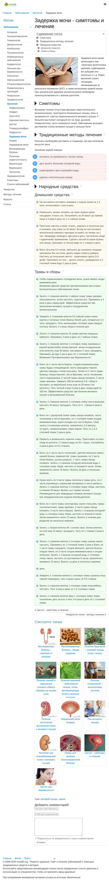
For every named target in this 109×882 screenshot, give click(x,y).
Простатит (14, 116)
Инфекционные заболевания (15, 58)
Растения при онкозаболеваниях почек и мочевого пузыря (46, 752)
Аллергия (12, 32)
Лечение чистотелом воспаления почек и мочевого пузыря (46, 719)
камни (62, 799)
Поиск (27, 858)
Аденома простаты (19, 120)
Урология (12, 104)
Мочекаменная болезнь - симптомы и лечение (46, 646)
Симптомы (12, 180)
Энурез (13, 140)
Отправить (41, 846)
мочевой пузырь (49, 799)
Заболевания (11, 27)
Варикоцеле (15, 168)
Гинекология (13, 40)
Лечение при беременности (14, 70)
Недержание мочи (18, 145)
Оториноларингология (19, 84)
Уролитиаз (14, 172)
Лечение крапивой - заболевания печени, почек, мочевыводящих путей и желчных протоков (70, 684)
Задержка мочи (17, 136)
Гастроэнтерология (17, 36)
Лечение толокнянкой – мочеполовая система (94, 680)
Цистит (13, 124)
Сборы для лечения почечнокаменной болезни (70, 752)
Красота (8, 199)
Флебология (13, 48)
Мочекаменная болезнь (17, 150)
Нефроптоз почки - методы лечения (85, 614)
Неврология (13, 95)
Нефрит (13, 112)
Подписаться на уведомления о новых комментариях (65, 842)
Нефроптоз (15, 132)
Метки (18, 858)
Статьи (7, 204)
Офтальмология (15, 80)
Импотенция (15, 164)
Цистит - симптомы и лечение (52, 610)
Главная (7, 858)
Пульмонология (15, 53)
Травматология (15, 100)
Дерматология (14, 44)
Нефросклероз (17, 108)
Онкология (12, 76)
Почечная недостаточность (18, 158)
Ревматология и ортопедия (15, 90)
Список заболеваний (18, 184)
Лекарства (9, 189)
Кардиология (14, 64)
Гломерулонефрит (19, 128)
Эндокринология (16, 176)
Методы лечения (12, 194)
